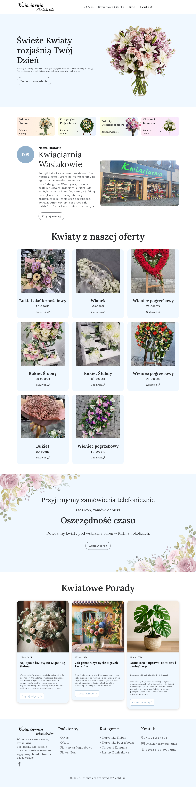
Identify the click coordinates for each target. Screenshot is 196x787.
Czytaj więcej (51, 216)
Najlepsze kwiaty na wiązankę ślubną (42, 664)
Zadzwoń (43, 311)
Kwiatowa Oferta (111, 7)
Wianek (98, 300)
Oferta (64, 742)
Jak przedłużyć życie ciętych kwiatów (96, 664)
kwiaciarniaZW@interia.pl (159, 743)
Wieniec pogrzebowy (153, 300)
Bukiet (42, 446)
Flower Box (68, 752)
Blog (132, 7)
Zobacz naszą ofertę (34, 81)
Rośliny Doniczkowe (115, 752)
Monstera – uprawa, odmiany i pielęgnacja (153, 664)
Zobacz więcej (23, 132)
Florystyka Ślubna (114, 737)
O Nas (89, 7)
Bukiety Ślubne (24, 121)
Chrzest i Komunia (149, 121)
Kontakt (146, 7)
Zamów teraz (98, 546)
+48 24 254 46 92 (154, 737)
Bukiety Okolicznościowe (112, 122)
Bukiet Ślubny (43, 373)
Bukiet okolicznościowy (42, 300)
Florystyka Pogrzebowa (68, 121)
